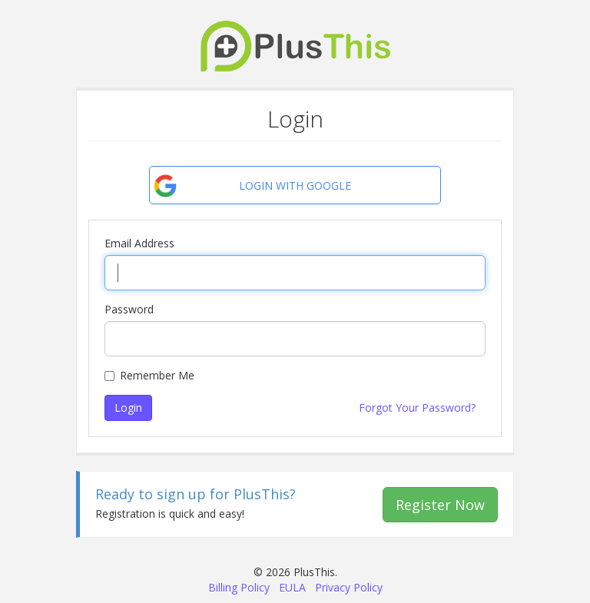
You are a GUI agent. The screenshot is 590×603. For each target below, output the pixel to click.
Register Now (440, 504)
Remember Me (149, 375)
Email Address (139, 243)
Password (129, 309)
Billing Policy (239, 587)
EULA (292, 587)
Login (128, 407)
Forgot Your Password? (417, 407)
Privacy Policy (349, 587)
